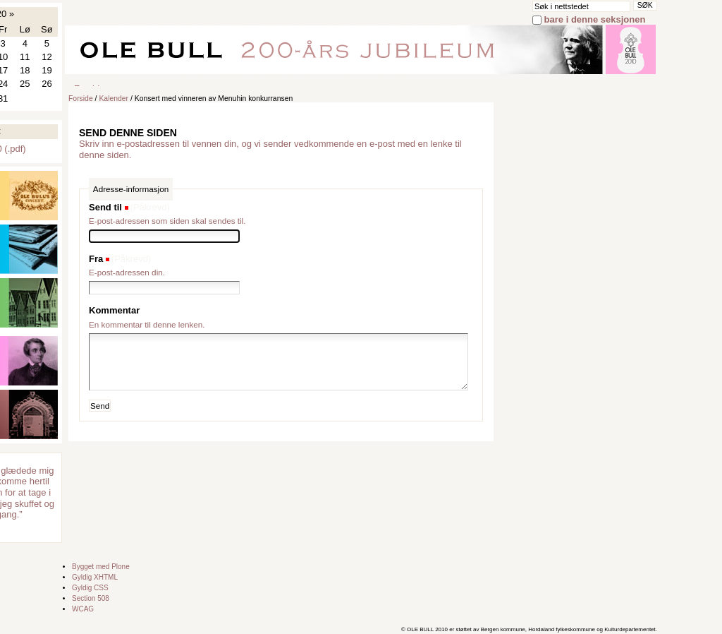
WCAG (83, 609)
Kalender (113, 98)
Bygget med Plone (101, 566)
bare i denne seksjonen (595, 19)
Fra (96, 258)
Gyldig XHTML (95, 577)
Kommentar (114, 310)
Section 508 (90, 598)
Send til (105, 207)
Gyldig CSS (90, 588)
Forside (80, 98)
